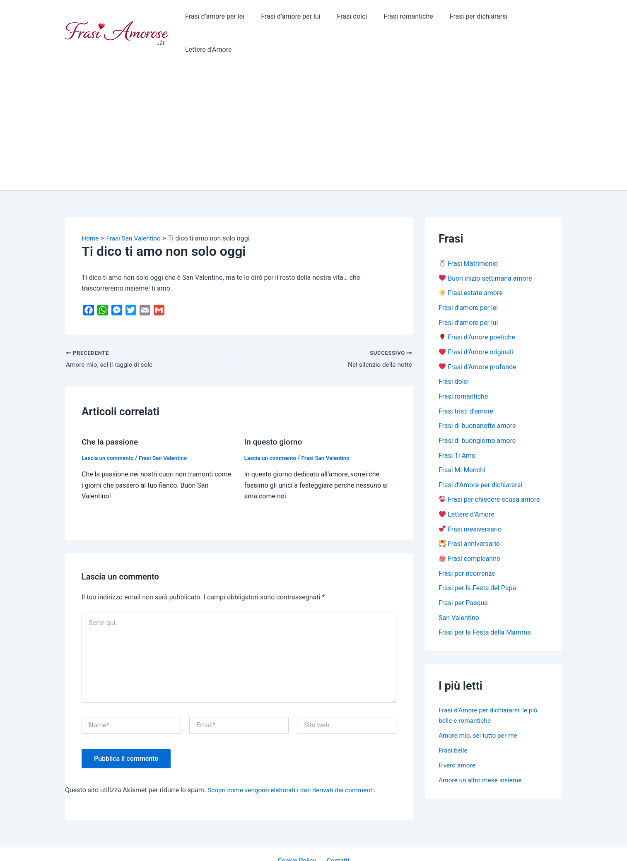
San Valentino (459, 592)
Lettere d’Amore (532, 18)
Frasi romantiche (399, 18)
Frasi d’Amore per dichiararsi (480, 458)
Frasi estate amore (471, 264)
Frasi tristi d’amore (466, 383)
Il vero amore (458, 739)
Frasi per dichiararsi (467, 18)
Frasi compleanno (469, 532)
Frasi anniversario (469, 518)
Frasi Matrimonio (468, 234)
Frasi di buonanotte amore (477, 398)
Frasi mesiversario (470, 503)
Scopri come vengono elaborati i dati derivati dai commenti (293, 761)
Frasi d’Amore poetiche (477, 309)
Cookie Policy (298, 832)
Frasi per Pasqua (463, 577)
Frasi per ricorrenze (467, 547)
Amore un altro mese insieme (482, 754)
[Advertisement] (313, 99)
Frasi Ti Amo (457, 428)
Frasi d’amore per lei (216, 18)
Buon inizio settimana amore (485, 249)
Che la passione (111, 413)
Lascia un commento (109, 429)
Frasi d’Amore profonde (477, 339)
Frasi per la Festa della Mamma (485, 607)
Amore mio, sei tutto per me (479, 710)
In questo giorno (274, 413)
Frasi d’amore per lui (288, 18)
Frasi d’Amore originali (476, 324)
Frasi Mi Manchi (462, 443)
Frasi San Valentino (166, 429)
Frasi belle (453, 725)
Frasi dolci (347, 18)
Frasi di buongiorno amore (477, 413)
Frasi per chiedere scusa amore (489, 473)
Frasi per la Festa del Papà (477, 562)
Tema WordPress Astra (382, 847)
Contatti (337, 832)
